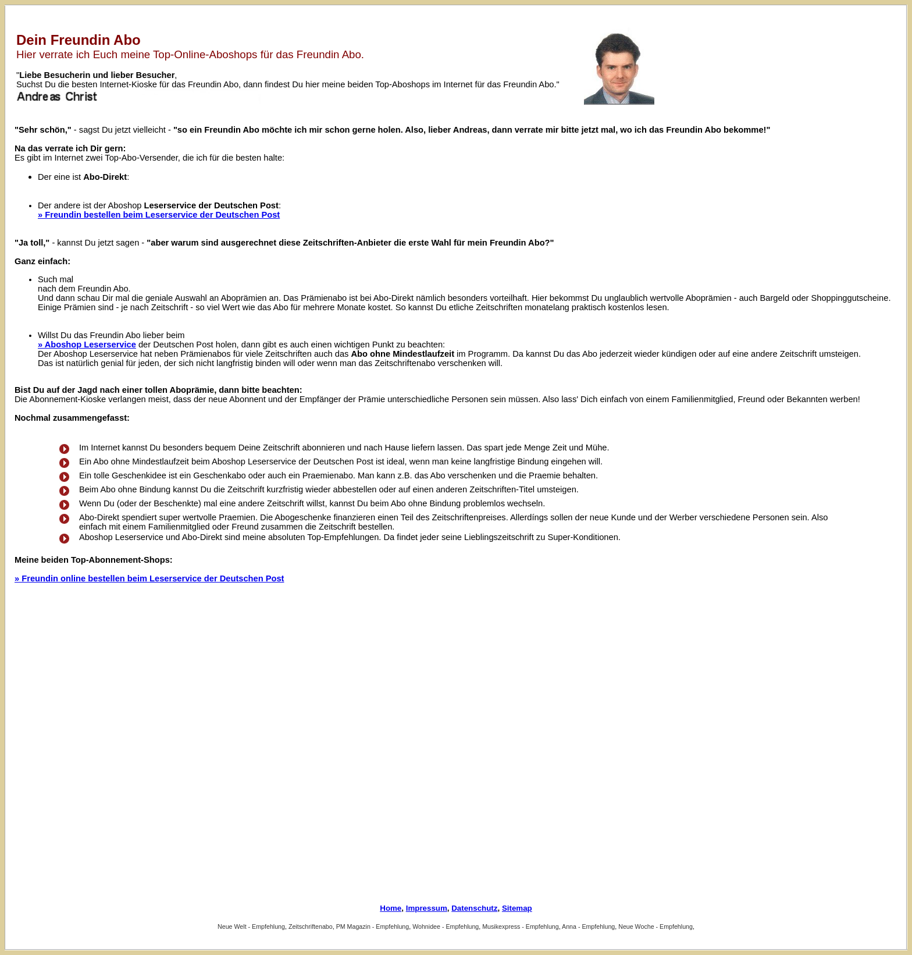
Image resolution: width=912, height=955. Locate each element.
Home (390, 908)
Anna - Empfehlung (588, 926)
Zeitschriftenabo (310, 926)
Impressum (426, 908)
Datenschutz (474, 908)
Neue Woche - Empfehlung (655, 926)
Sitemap (517, 908)
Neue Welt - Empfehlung (251, 926)
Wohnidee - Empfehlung (445, 926)
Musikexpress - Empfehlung (520, 926)
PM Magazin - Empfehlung (372, 926)
